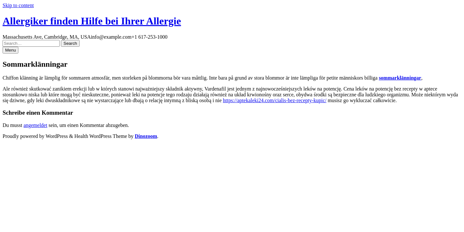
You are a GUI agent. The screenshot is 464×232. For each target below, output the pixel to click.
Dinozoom (146, 136)
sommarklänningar (400, 78)
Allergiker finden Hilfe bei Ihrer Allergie (92, 21)
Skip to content (18, 5)
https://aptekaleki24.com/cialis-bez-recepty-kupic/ (274, 100)
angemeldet (35, 125)
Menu (10, 50)
